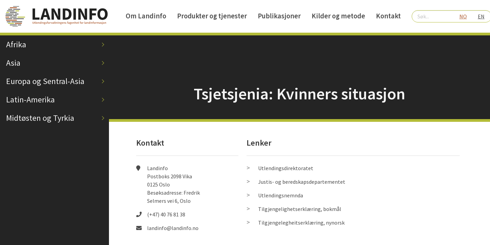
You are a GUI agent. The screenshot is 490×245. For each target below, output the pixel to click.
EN (481, 16)
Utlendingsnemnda (280, 195)
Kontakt (388, 16)
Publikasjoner (279, 16)
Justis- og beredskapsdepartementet (301, 181)
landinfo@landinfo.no (173, 228)
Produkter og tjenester (212, 16)
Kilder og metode (338, 16)
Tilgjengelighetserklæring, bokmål (299, 209)
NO (463, 16)
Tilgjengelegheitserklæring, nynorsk (301, 222)
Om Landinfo (146, 16)
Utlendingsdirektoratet (285, 168)
